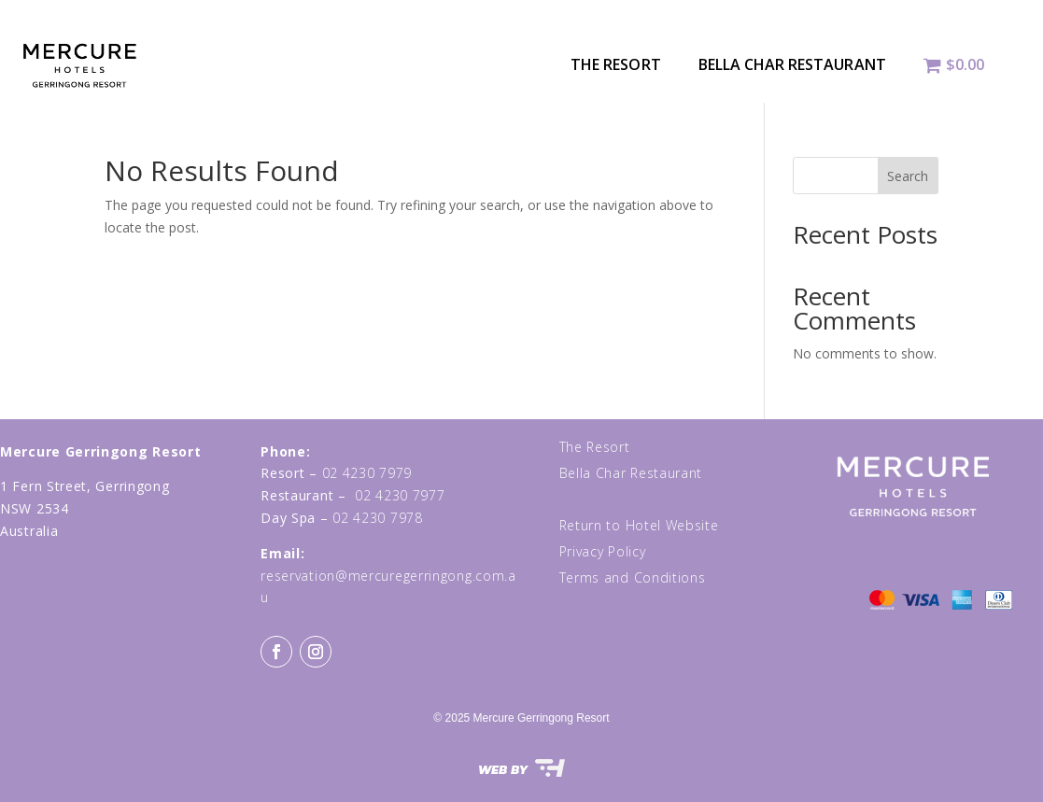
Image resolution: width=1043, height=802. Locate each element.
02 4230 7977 (399, 495)
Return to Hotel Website (639, 525)
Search (907, 176)
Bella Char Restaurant (792, 64)
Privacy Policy (602, 551)
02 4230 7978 (377, 518)
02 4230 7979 (367, 473)
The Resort (616, 64)
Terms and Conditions (632, 577)
